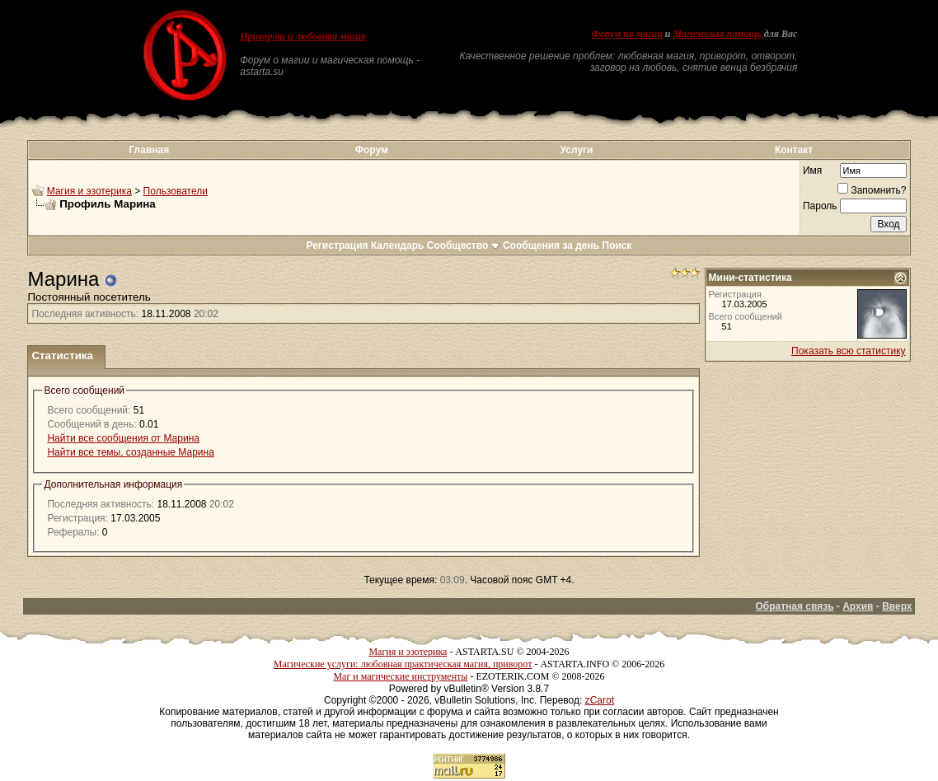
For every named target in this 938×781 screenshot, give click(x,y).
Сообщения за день (551, 245)
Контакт (794, 150)
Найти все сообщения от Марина (123, 438)
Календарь (397, 245)
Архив (857, 606)
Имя (812, 170)
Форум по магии (627, 34)
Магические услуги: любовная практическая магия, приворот (403, 664)
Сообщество (463, 245)
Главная (149, 150)
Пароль (820, 206)
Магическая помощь (717, 34)
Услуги (576, 150)
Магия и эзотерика (89, 191)
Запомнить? (871, 190)
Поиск (617, 245)
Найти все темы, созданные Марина (130, 452)
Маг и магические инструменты (400, 676)
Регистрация (337, 245)
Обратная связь (794, 606)
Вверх (897, 606)
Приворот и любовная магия (303, 36)
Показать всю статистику (848, 351)
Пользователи (175, 191)
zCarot (599, 700)
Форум (371, 150)
